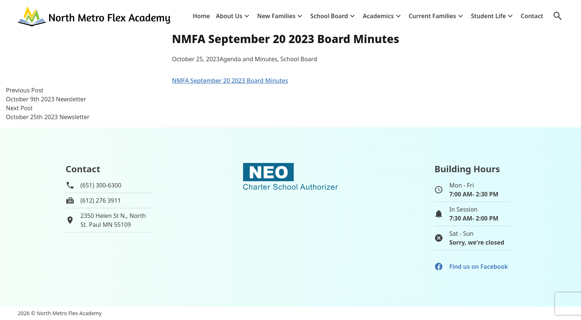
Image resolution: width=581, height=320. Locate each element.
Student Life (488, 16)
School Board (329, 16)
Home (201, 16)
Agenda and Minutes (249, 59)
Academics (378, 16)
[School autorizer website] (290, 208)
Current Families (432, 16)
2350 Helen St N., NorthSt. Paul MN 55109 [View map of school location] (113, 220)
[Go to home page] (95, 16)
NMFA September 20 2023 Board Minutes (230, 80)
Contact (532, 16)
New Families (276, 16)
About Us (229, 16)
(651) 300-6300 (100, 185)
